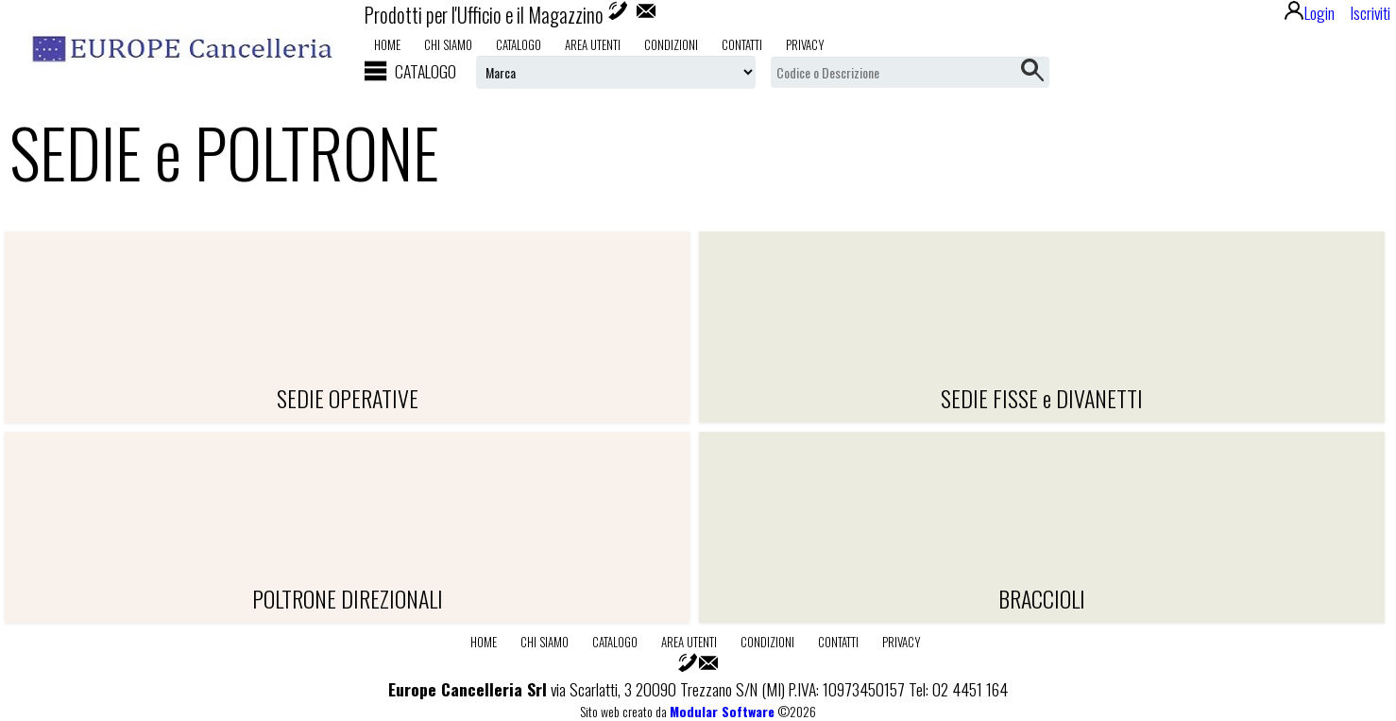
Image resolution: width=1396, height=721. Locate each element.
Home (387, 44)
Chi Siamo (448, 44)
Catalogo (518, 44)
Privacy (805, 44)
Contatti (742, 44)
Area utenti (593, 44)
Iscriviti (1370, 12)
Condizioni (671, 44)
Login (1310, 12)
